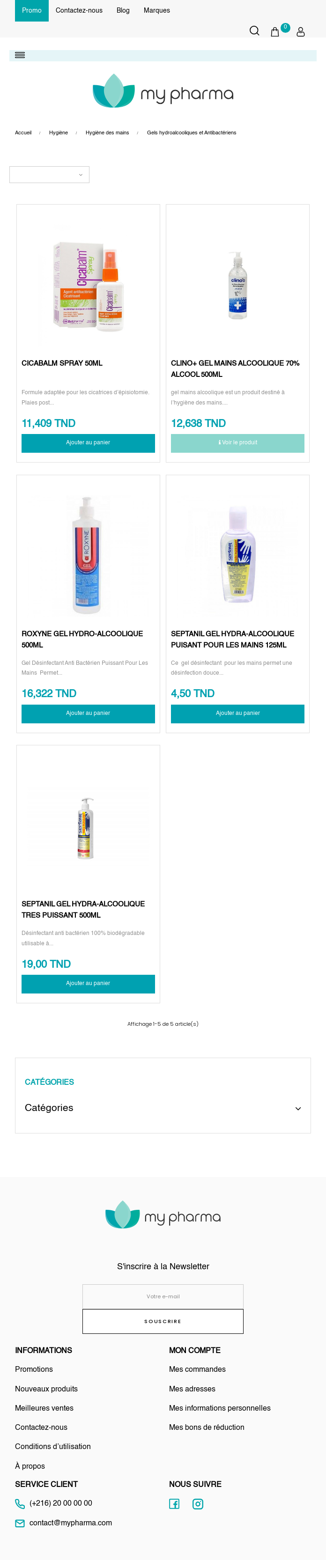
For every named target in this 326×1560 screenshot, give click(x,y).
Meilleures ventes (44, 1409)
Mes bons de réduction (206, 1428)
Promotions (34, 1370)
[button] (279, 31)
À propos (30, 1467)
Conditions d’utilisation (53, 1447)
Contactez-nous (79, 10)
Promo (32, 10)
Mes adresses (192, 1389)
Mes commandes (197, 1370)
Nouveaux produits (46, 1389)
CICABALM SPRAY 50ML (62, 363)
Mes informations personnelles (220, 1409)
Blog (123, 10)
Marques (157, 10)
